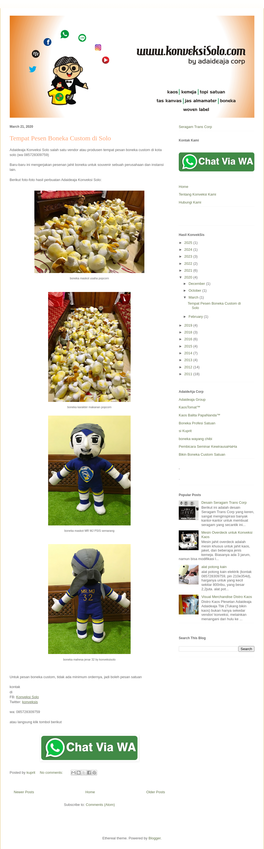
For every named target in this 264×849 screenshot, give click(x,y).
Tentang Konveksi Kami (197, 194)
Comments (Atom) (100, 805)
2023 (188, 256)
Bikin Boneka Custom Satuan (202, 454)
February (196, 316)
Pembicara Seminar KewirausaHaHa (208, 446)
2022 (188, 263)
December (197, 284)
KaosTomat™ (189, 407)
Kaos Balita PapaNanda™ (199, 415)
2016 (188, 339)
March (194, 297)
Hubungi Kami (190, 202)
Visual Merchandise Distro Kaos (226, 597)
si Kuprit (185, 431)
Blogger (154, 838)
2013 (188, 360)
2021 (188, 270)
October (195, 290)
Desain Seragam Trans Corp (224, 502)
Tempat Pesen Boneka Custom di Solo (60, 138)
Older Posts (155, 792)
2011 (188, 374)
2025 (188, 243)
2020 (188, 277)
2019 (188, 325)
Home (90, 792)
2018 (188, 332)
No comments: (52, 772)
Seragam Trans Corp (195, 127)
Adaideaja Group (192, 399)
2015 (188, 346)
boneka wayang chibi (195, 439)
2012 (188, 367)
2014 (188, 353)
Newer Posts (24, 792)
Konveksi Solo (27, 697)
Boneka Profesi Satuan (197, 423)
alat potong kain (214, 567)
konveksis (30, 702)
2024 (188, 249)
